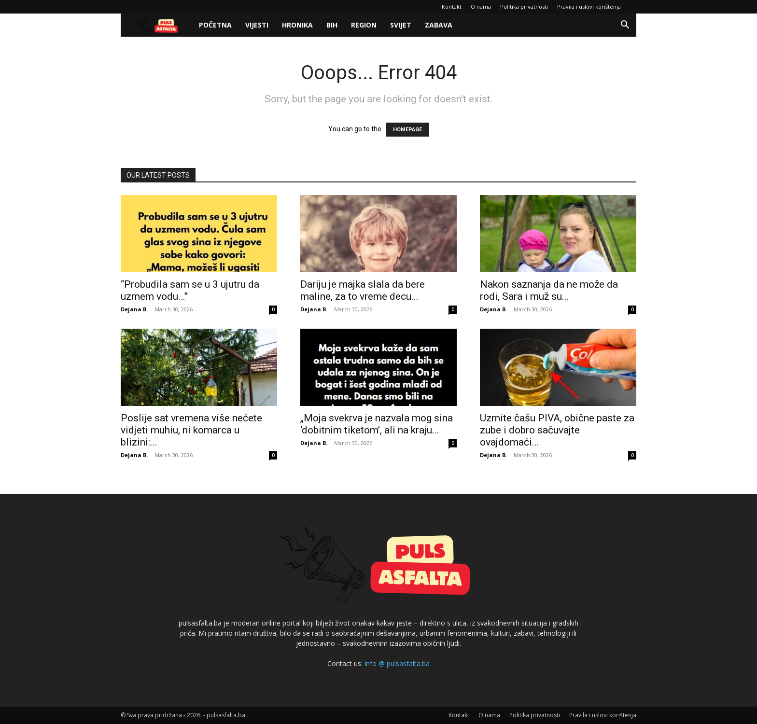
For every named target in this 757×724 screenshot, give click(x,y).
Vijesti (256, 24)
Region (364, 24)
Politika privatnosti (524, 6)
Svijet (400, 24)
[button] (624, 25)
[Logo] (156, 25)
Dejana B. (134, 309)
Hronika (297, 24)
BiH (331, 24)
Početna (215, 24)
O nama (481, 6)
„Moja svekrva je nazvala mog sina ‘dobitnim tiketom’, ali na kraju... (376, 424)
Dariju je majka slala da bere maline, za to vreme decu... (362, 290)
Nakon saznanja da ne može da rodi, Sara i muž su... (549, 290)
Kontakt (452, 6)
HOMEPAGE (407, 129)
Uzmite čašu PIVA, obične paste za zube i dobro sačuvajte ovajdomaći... (557, 430)
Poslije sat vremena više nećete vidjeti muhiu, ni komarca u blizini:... (191, 430)
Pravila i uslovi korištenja (589, 6)
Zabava (438, 24)
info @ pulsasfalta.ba (397, 663)
